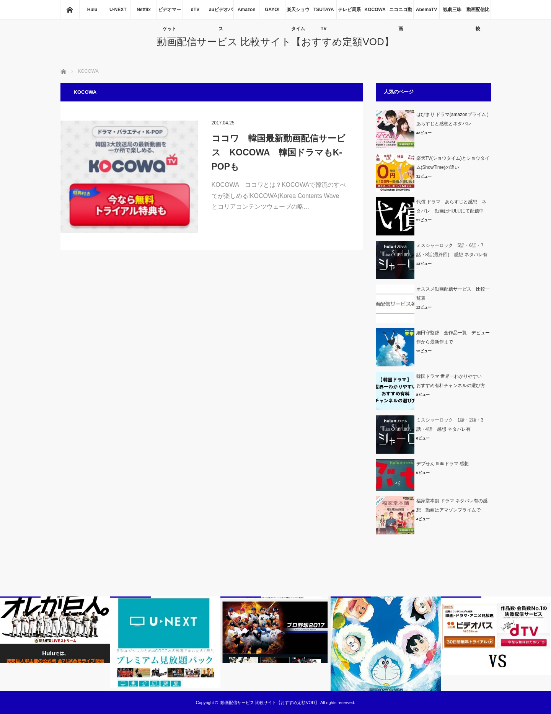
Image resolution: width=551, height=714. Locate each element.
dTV (195, 9)
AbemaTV (426, 9)
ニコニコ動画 (400, 13)
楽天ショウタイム (298, 13)
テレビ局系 (349, 9)
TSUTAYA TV (323, 13)
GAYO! (272, 9)
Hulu (92, 9)
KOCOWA (374, 9)
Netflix (144, 9)
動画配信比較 (477, 13)
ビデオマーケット (169, 13)
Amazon (247, 9)
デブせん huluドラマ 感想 (442, 463)
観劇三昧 (452, 9)
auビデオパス (221, 13)
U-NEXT (118, 9)
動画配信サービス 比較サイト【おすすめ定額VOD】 (275, 42)
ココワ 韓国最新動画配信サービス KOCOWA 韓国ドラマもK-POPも (279, 152)
